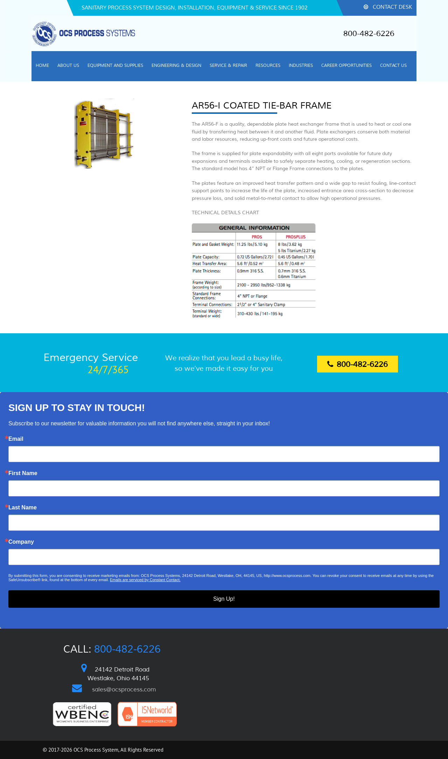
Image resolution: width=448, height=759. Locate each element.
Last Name (22, 507)
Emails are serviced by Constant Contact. (145, 580)
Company (21, 542)
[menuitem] (42, 66)
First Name (22, 473)
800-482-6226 (368, 34)
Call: (112, 649)
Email (15, 439)
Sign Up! (223, 599)
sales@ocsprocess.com (124, 689)
